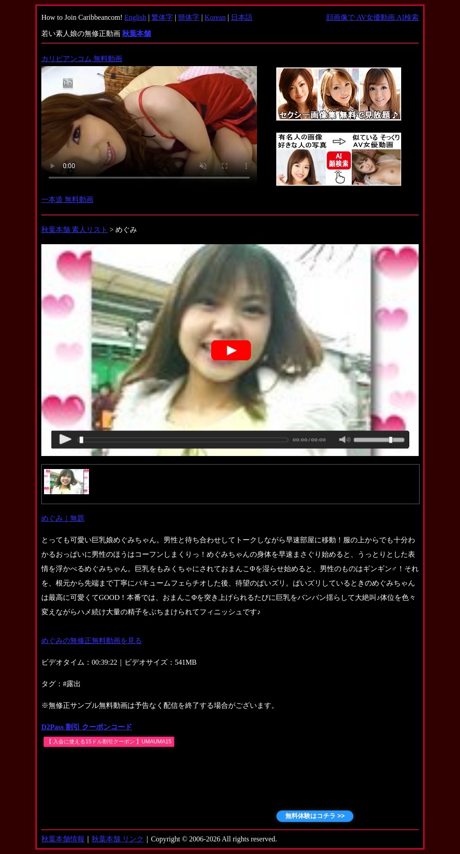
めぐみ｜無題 (62, 518)
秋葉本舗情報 (62, 839)
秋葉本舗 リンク (118, 839)
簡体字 (188, 17)
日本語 (241, 17)
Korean (215, 17)
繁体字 (162, 17)
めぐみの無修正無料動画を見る (91, 640)
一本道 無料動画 (67, 199)
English (135, 17)
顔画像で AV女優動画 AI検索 (372, 17)
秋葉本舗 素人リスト (74, 229)
